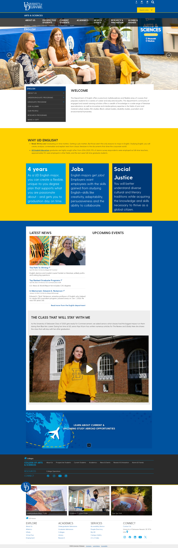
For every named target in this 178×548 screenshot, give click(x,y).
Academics (82, 20)
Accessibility (104, 546)
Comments (88, 546)
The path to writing (39, 267)
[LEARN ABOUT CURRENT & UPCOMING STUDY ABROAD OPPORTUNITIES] (89, 431)
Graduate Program (37, 102)
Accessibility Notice (97, 526)
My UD (93, 532)
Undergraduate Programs (40, 97)
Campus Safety (96, 535)
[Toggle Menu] (64, 93)
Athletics (29, 529)
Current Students (64, 21)
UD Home (27, 25)
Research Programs (37, 115)
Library (60, 535)
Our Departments (63, 25)
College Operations (53, 471)
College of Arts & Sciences (39, 25)
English (72, 25)
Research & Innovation (117, 21)
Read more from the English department (68, 305)
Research (61, 538)
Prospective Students (49, 21)
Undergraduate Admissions (67, 526)
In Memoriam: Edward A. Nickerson (46, 291)
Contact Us (127, 526)
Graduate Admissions (65, 529)
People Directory (97, 529)
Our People (33, 111)
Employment (30, 538)
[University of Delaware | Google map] (127, 532)
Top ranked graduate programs (45, 280)
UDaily (28, 532)
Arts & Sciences (33, 15)
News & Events (98, 21)
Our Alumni (33, 106)
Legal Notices (96, 546)
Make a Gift (33, 120)
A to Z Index (95, 538)
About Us (30, 20)
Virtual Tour (30, 535)
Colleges (61, 532)
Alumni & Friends (133, 21)
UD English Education (40, 150)
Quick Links (144, 10)
